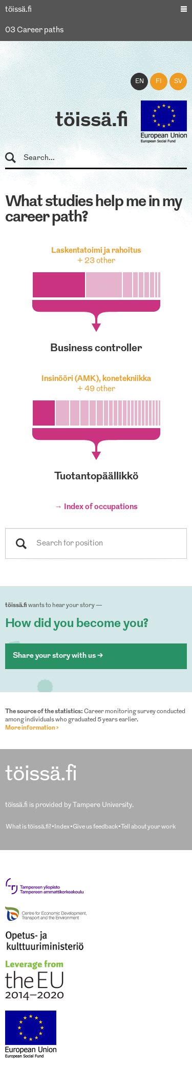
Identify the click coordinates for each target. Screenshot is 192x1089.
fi (159, 81)
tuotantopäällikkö (96, 477)
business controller (96, 349)
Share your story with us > (58, 656)
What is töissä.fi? (28, 827)
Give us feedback (95, 827)
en (139, 81)
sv (178, 81)
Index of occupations (101, 507)
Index (62, 827)
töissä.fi (91, 121)
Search (15, 158)
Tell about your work (148, 827)
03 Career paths (34, 30)
